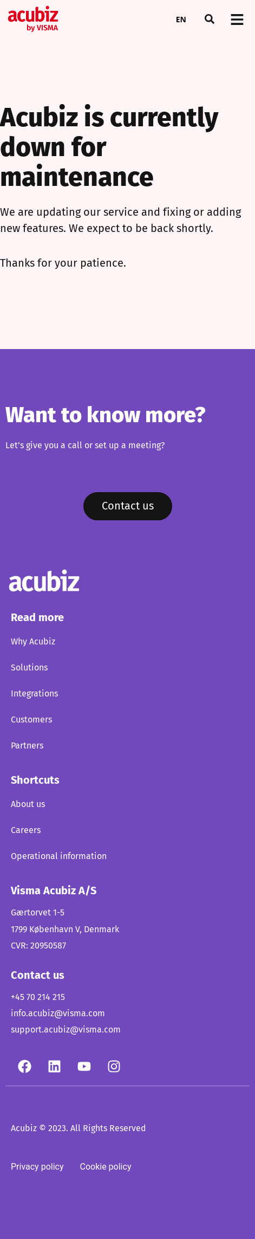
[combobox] (181, 19)
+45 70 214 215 (38, 997)
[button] (209, 19)
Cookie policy (106, 1166)
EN (181, 19)
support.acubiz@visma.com (66, 1029)
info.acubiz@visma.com (58, 1013)
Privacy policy (37, 1166)
